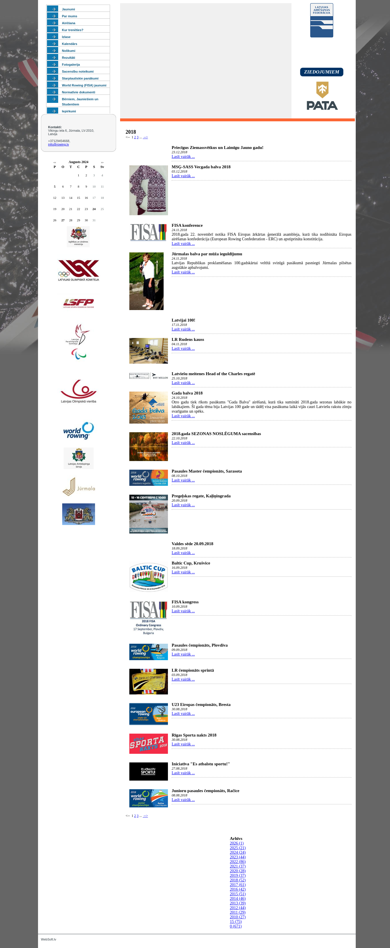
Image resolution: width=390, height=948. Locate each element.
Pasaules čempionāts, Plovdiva (200, 645)
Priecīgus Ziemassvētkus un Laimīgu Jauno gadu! (218, 147)
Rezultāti (68, 57)
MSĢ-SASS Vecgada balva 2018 (201, 167)
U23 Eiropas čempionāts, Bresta (201, 704)
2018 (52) (238, 880)
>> (102, 162)
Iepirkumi (69, 111)
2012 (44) (238, 908)
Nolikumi (68, 50)
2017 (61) (238, 885)
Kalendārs (69, 44)
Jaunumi (68, 9)
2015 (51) (238, 894)
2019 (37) (238, 875)
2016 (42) (238, 889)
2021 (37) (238, 866)
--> (145, 137)
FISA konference (187, 225)
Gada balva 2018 (187, 393)
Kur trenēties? (73, 30)
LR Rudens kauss (188, 339)
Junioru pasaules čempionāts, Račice (205, 790)
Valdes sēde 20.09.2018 (192, 543)
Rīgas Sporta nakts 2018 (194, 735)
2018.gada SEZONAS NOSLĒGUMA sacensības (216, 433)
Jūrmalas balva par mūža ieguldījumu (207, 254)
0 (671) (236, 926)
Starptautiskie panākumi (80, 78)
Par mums (69, 16)
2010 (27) (238, 917)
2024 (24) (238, 852)
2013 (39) (238, 903)
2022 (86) (238, 862)
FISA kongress (185, 602)
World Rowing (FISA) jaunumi (84, 85)
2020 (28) (238, 871)
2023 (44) (238, 857)
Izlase (66, 37)
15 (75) (236, 921)
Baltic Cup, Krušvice (191, 563)
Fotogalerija (71, 64)
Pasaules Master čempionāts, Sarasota (207, 471)
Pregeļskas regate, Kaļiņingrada (201, 496)
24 (94, 209)
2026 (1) (237, 843)
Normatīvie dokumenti (78, 92)
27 (63, 220)
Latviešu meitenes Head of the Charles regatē (213, 373)
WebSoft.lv (48, 939)
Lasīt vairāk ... (183, 156)
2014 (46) (238, 898)
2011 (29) (237, 912)
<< (54, 162)
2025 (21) (238, 848)
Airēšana (68, 23)
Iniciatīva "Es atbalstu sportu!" (201, 764)
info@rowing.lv (58, 144)
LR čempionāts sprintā (193, 670)
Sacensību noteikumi (78, 71)
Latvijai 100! (183, 320)
